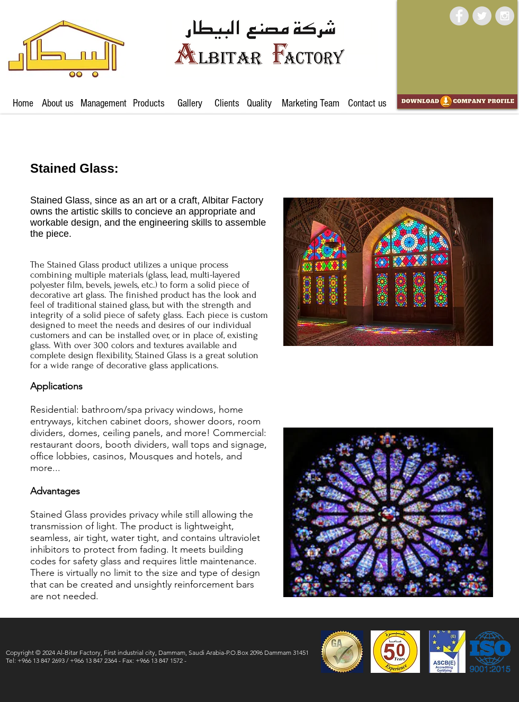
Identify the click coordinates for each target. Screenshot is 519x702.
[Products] (149, 103)
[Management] (103, 103)
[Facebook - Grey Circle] (459, 15)
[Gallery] (189, 103)
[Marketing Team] (310, 103)
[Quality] (259, 103)
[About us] (58, 103)
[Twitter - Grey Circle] (481, 15)
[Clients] (227, 103)
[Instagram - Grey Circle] (504, 15)
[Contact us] (367, 103)
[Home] (23, 103)
